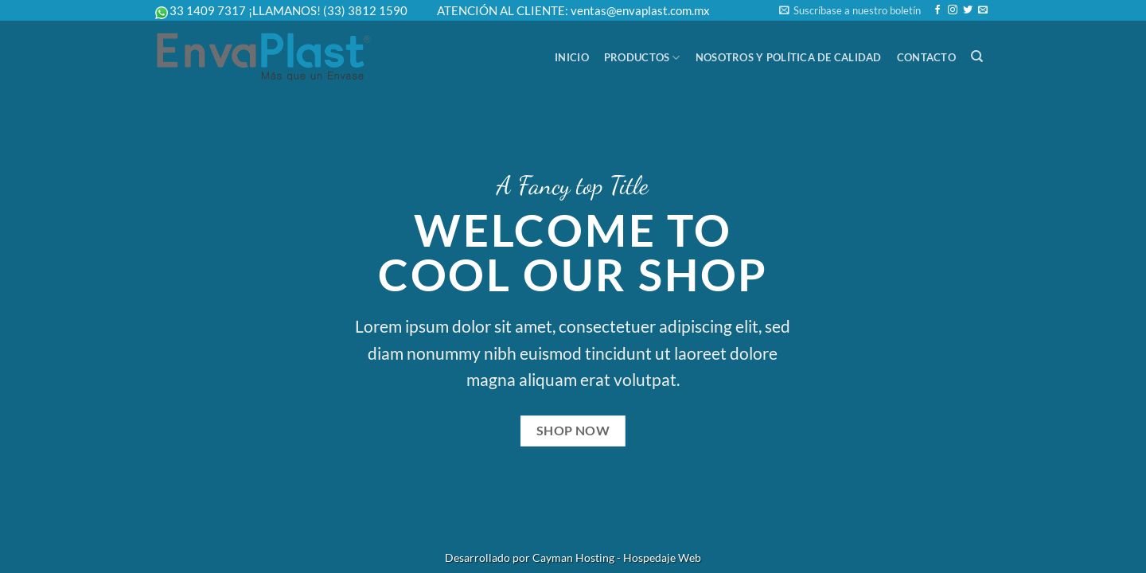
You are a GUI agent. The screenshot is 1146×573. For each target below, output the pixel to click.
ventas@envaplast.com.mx (640, 10)
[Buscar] (977, 56)
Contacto (926, 57)
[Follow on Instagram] (952, 10)
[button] (850, 10)
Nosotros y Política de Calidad (789, 57)
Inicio (572, 57)
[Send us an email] (983, 10)
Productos (642, 57)
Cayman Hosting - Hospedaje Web (616, 557)
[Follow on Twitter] (968, 10)
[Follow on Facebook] (937, 10)
